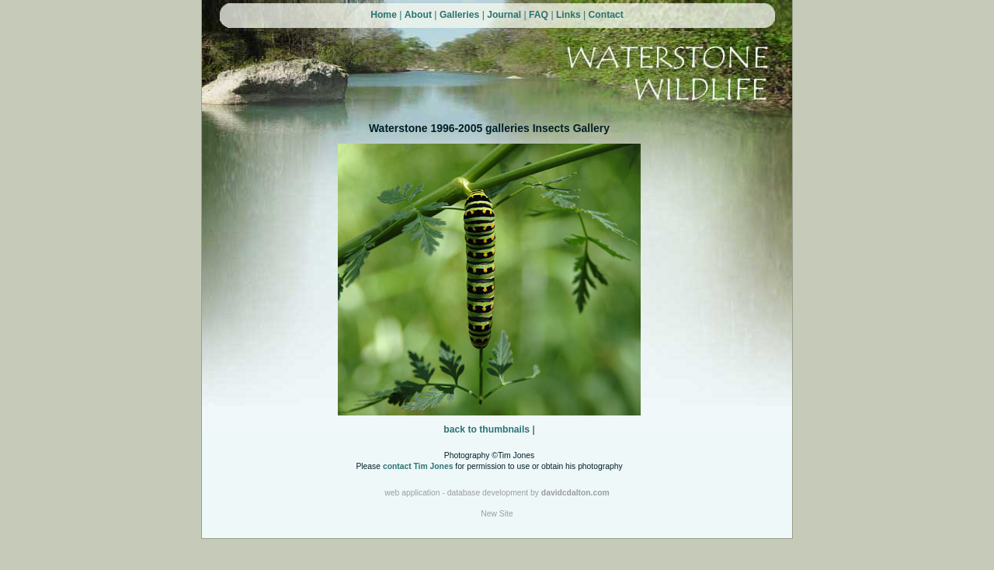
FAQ (538, 14)
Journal (504, 14)
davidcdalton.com (575, 492)
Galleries (459, 14)
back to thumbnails (486, 429)
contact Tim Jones (418, 466)
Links (568, 14)
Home (383, 14)
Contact (606, 14)
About (418, 14)
